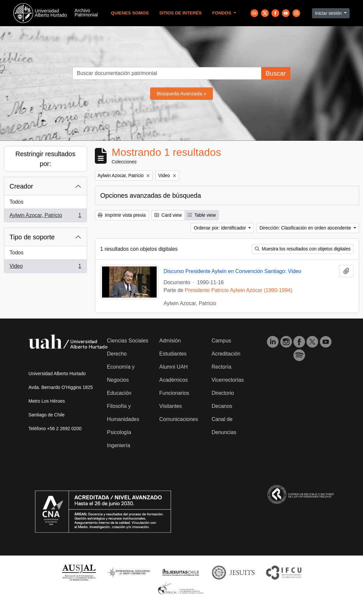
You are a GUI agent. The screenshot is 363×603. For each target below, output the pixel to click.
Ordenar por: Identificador (220, 227)
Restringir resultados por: (45, 158)
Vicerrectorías (228, 380)
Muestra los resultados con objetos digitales (303, 248)
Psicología (119, 432)
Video (45, 267)
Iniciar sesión (329, 13)
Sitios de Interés (180, 12)
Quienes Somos (130, 12)
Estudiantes (173, 353)
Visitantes (170, 406)
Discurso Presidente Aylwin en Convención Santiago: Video (232, 271)
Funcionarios (174, 393)
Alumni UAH (173, 367)
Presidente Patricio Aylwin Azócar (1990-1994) (238, 290)
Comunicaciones (178, 419)
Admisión (170, 340)
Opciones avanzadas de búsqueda (150, 195)
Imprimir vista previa (122, 215)
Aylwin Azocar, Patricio (45, 216)
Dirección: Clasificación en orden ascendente (305, 227)
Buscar (276, 73)
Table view (201, 215)
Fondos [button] (222, 12)
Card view (168, 215)
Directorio (223, 393)
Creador (21, 186)
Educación (119, 393)
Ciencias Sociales (127, 340)
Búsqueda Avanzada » (181, 93)
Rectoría (221, 367)
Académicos (173, 380)
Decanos (222, 406)
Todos (16, 202)
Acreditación (226, 353)
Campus (221, 340)
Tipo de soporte (32, 237)
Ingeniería (118, 445)
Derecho (117, 353)
